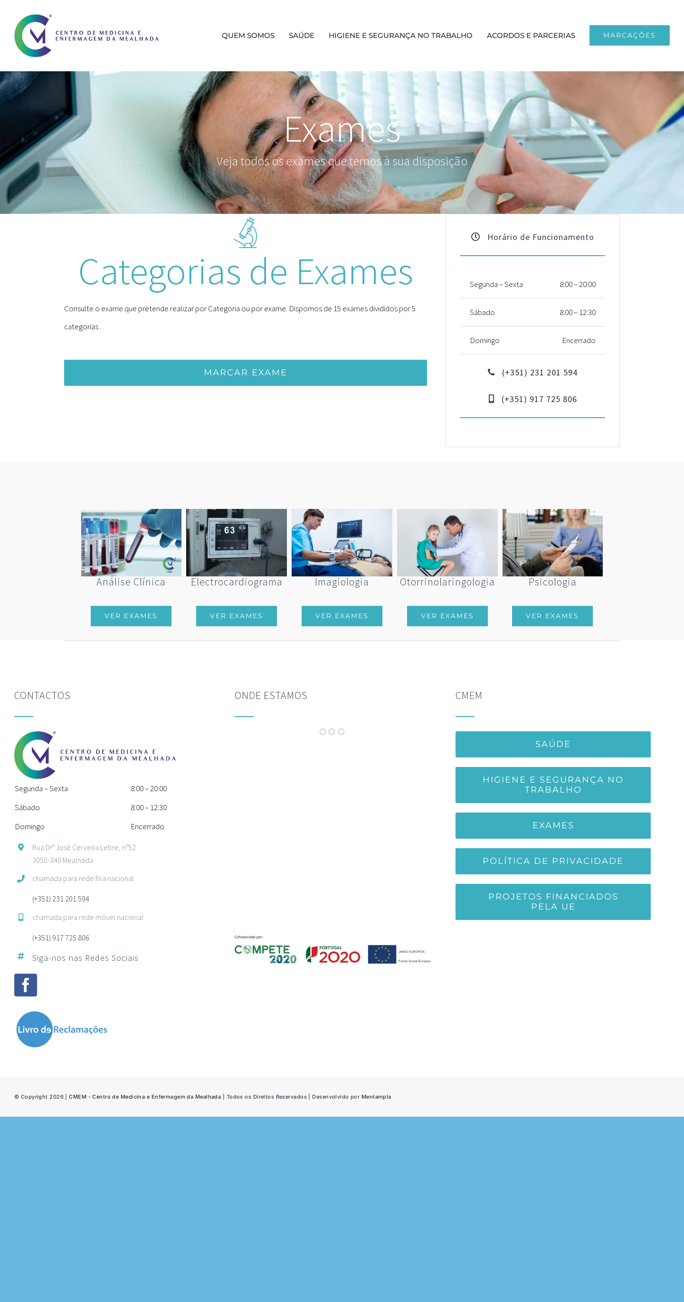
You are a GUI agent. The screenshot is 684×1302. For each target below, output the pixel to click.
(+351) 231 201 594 (540, 372)
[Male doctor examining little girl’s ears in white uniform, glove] (447, 512)
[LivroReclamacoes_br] (61, 1014)
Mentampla (376, 1096)
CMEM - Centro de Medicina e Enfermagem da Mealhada (145, 1096)
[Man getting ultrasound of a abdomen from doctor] (342, 512)
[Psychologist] (553, 512)
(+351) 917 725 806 (539, 398)
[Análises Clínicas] (131, 518)
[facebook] (25, 985)
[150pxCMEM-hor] (86, 18)
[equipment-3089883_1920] (236, 512)
